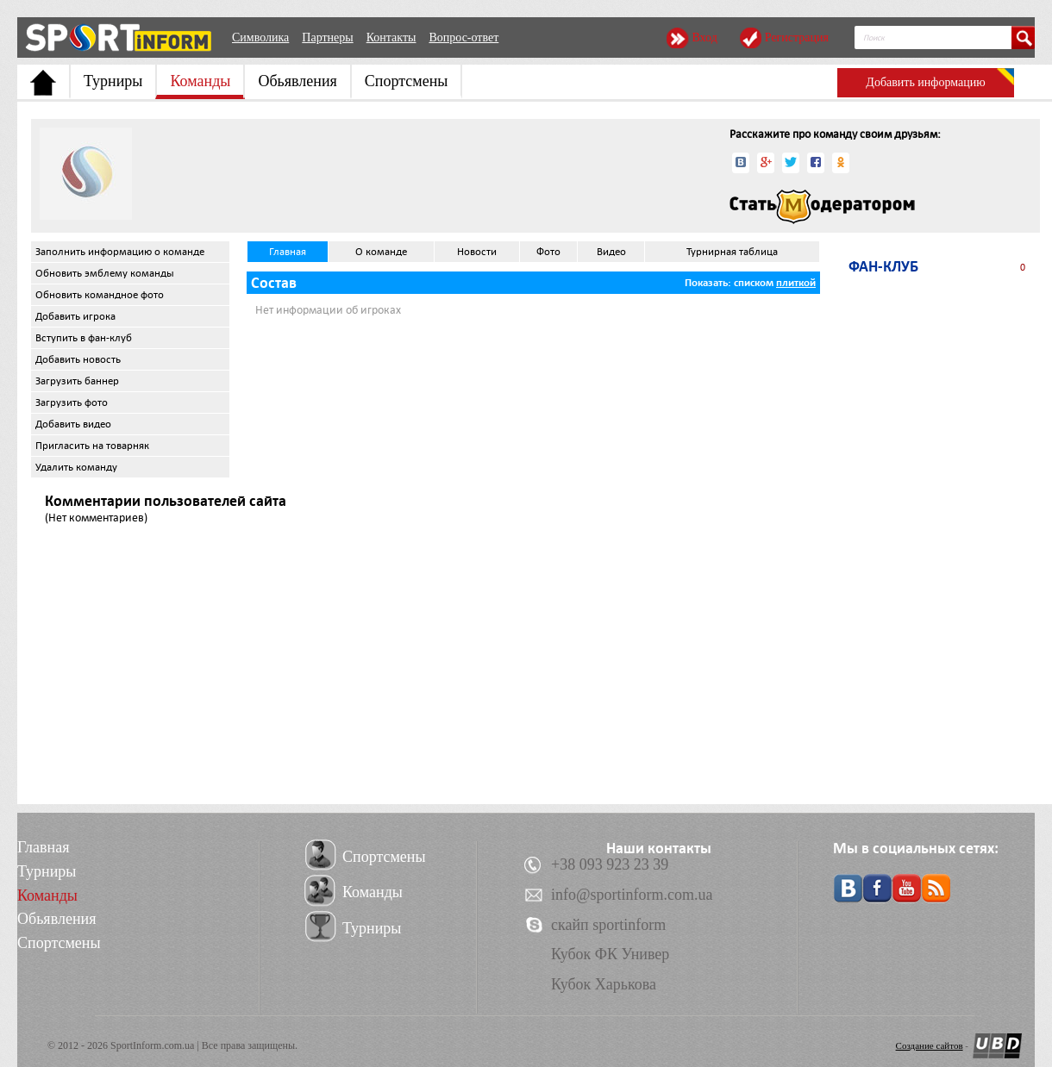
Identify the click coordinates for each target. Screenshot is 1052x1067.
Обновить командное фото (99, 295)
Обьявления (297, 81)
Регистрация (797, 37)
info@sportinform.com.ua (632, 894)
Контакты (391, 37)
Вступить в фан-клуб (83, 338)
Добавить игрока (75, 316)
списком (753, 283)
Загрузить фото (71, 402)
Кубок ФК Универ (610, 954)
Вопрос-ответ (463, 37)
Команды (200, 81)
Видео (611, 252)
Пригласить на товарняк (92, 446)
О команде (381, 252)
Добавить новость (78, 359)
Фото (548, 252)
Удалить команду (76, 467)
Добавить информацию (925, 82)
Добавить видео (73, 424)
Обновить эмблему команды (104, 273)
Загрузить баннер (77, 381)
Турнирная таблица (732, 252)
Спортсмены (406, 81)
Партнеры (327, 37)
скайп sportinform (608, 924)
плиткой (796, 283)
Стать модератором (822, 207)
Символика (260, 37)
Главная (287, 252)
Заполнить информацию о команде (119, 252)
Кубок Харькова (603, 984)
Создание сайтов (929, 1045)
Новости (477, 252)
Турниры (113, 81)
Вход (704, 37)
